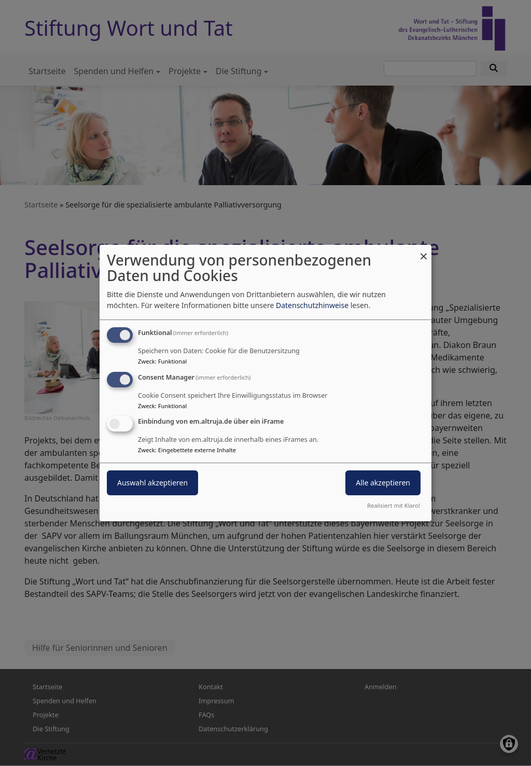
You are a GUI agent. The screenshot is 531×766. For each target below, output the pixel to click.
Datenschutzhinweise (312, 305)
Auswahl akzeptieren (152, 483)
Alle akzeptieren (383, 483)
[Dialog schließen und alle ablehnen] (423, 251)
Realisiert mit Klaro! (393, 505)
